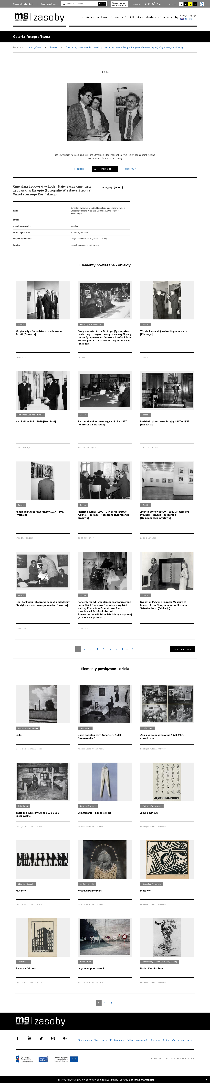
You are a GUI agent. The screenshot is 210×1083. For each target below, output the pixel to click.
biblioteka (135, 17)
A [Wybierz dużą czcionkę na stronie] (154, 4)
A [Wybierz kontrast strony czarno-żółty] (195, 4)
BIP (110, 1040)
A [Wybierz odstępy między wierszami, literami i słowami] (160, 4)
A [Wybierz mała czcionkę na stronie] (145, 4)
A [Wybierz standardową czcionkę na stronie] (148, 4)
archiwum (103, 17)
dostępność (153, 17)
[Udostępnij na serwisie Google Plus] (115, 187)
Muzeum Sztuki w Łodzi (23, 4)
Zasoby (53, 47)
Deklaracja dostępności (137, 1040)
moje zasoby (170, 17)
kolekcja (87, 17)
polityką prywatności (142, 1079)
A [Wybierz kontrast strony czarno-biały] (185, 4)
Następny (131, 168)
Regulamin (155, 1040)
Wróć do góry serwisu (182, 1040)
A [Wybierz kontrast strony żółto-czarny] (190, 4)
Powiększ (106, 168)
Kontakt (166, 1040)
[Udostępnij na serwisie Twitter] (119, 187)
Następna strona (182, 649)
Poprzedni (79, 168)
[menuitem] (88, 17)
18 (131, 649)
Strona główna (34, 47)
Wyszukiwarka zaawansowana (119, 4)
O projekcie (119, 1040)
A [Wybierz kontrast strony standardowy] (181, 4)
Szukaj (102, 3)
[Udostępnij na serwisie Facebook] (122, 187)
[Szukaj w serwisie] (79, 3)
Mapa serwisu (100, 1040)
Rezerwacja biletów (49, 4)
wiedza (119, 17)
